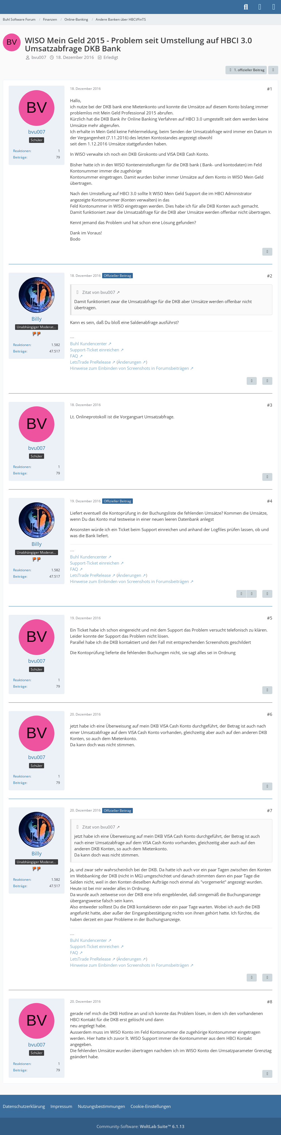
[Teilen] (273, 70)
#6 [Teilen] (269, 714)
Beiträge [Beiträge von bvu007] (20, 157)
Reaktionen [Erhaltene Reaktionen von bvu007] (21, 150)
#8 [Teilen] (269, 1001)
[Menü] (273, 7)
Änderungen (129, 362)
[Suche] (245, 7)
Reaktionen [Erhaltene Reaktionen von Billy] (21, 344)
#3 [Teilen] (269, 405)
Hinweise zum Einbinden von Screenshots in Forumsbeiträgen (129, 368)
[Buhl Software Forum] (3, 7)
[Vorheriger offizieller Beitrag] (241, 594)
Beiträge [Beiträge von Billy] (20, 351)
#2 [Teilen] (269, 276)
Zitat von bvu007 (98, 292)
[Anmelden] (259, 7)
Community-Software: (140, 1126)
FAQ (74, 356)
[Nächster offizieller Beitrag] (252, 381)
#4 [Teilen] (269, 501)
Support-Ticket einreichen (94, 349)
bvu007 (39, 57)
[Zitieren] (267, 252)
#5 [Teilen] (269, 618)
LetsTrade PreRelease (90, 362)
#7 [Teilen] (269, 810)
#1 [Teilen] (269, 89)
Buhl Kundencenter (88, 343)
